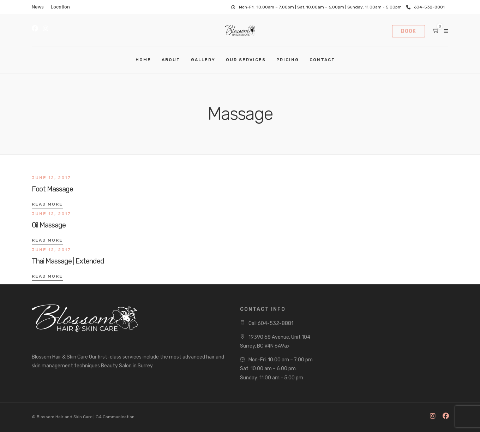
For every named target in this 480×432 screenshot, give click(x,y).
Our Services (246, 59)
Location (60, 7)
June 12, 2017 (51, 177)
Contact (322, 59)
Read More (47, 204)
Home (143, 59)
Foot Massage (52, 189)
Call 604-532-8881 (270, 323)
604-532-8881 (425, 7)
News (38, 7)
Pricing (287, 59)
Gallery (203, 59)
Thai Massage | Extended (68, 261)
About (171, 59)
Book (408, 31)
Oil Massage (49, 225)
